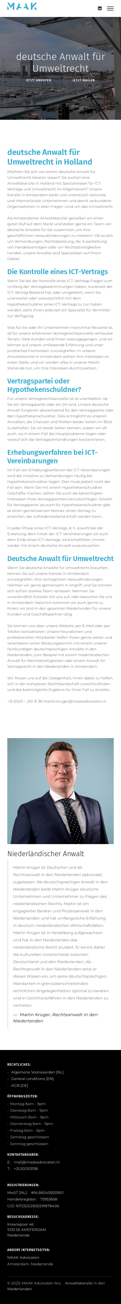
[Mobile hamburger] (110, 8)
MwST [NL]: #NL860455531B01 (35, 1192)
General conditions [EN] (32, 1078)
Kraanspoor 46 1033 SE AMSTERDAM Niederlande (26, 1229)
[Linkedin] (100, 8)
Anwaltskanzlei (79, 1283)
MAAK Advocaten (23, 1257)
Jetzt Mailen (84, 80)
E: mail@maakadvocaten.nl (33, 1162)
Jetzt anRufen (38, 80)
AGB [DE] (19, 1085)
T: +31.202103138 (22, 1168)
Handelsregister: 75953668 (32, 1199)
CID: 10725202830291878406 (33, 1206)
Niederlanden (19, 1289)
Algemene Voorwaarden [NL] (37, 1072)
